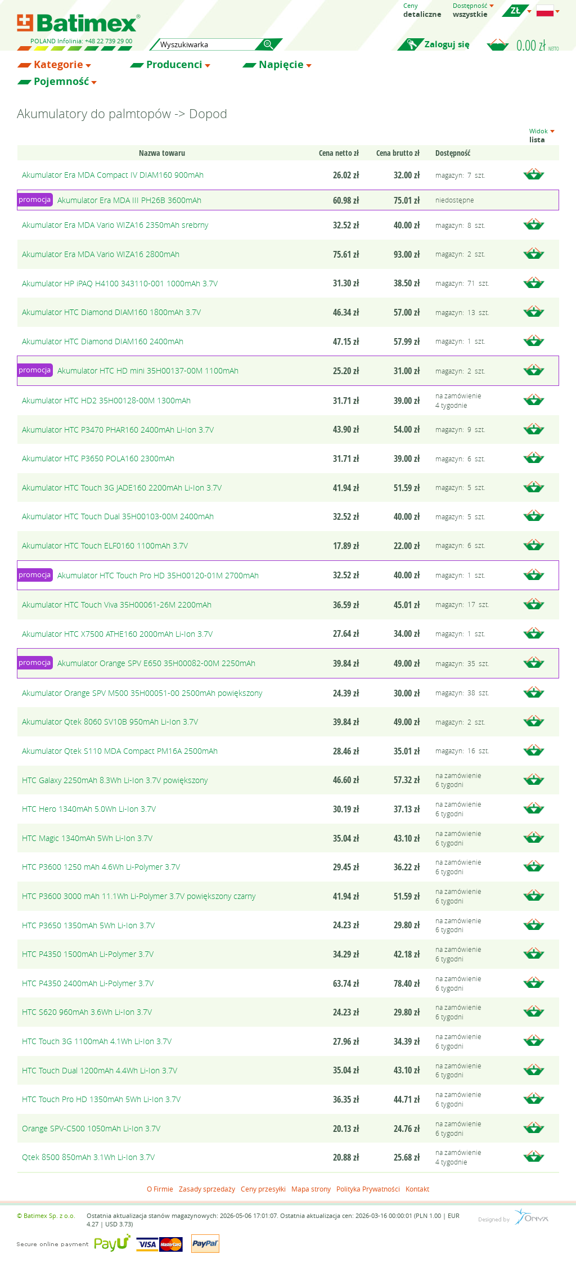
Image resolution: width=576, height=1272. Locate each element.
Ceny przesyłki (263, 1188)
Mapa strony (311, 1188)
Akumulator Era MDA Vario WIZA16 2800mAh (100, 254)
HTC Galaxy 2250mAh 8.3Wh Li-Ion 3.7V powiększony (115, 780)
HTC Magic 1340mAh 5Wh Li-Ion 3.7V (87, 838)
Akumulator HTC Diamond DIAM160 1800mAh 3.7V (111, 312)
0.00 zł (537, 45)
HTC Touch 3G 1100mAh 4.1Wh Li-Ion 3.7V (97, 1041)
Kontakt (417, 1188)
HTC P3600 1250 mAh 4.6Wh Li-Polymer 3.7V (101, 866)
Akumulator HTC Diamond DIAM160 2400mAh (102, 341)
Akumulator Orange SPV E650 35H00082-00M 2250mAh (156, 663)
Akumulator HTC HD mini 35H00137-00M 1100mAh (147, 370)
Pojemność (61, 82)
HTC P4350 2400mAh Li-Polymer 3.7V (88, 983)
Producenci (174, 65)
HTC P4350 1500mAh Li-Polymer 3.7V (88, 954)
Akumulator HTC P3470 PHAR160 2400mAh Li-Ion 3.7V (118, 429)
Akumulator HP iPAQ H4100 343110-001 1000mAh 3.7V (120, 283)
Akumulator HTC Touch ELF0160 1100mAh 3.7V (105, 545)
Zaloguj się (447, 44)
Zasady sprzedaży (207, 1188)
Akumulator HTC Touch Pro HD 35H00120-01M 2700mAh (158, 575)
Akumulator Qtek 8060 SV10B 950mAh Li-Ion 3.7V (110, 721)
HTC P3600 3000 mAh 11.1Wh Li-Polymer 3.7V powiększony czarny (138, 896)
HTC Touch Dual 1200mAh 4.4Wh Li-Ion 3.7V (99, 1070)
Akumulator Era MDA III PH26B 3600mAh (129, 200)
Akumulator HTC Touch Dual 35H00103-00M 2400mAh (118, 516)
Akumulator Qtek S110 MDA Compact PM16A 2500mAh (120, 750)
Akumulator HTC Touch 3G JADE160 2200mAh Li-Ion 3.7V (122, 487)
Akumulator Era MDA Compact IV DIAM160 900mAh (113, 174)
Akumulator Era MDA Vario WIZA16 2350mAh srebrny (115, 224)
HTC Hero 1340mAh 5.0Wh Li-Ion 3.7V (89, 808)
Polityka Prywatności (368, 1188)
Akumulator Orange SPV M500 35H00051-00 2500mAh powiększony (142, 692)
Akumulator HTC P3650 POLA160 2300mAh (98, 458)
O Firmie (160, 1188)
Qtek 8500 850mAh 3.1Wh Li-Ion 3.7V (88, 1157)
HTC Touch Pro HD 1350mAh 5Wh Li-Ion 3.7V (101, 1099)
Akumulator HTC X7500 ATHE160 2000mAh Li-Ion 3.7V (117, 633)
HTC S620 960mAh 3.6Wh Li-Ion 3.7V (87, 1011)
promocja (35, 199)
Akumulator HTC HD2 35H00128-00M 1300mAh (106, 400)
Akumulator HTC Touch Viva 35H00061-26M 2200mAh (117, 604)
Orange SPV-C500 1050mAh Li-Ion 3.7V (91, 1128)
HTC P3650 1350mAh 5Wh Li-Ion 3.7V (88, 925)
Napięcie (281, 65)
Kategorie (58, 65)
